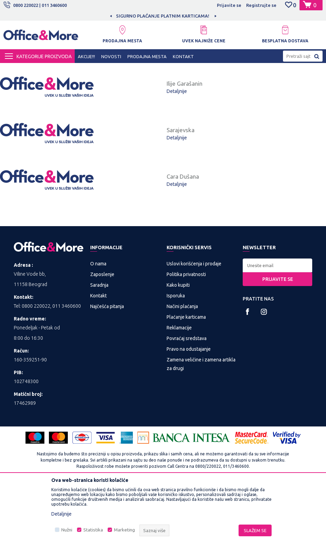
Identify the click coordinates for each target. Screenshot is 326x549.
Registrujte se (261, 5)
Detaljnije (177, 107)
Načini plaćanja (182, 369)
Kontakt (98, 358)
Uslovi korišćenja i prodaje (194, 326)
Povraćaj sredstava (187, 401)
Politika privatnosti (186, 337)
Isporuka (176, 358)
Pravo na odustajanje (189, 412)
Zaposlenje (102, 337)
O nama (98, 326)
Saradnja (99, 348)
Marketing (124, 529)
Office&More (16, 69)
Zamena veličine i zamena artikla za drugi (201, 427)
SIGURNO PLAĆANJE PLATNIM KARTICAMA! (162, 15)
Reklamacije (179, 390)
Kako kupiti (178, 348)
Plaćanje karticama (186, 380)
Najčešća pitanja (107, 369)
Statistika (93, 529)
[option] (163, 16)
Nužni (66, 529)
